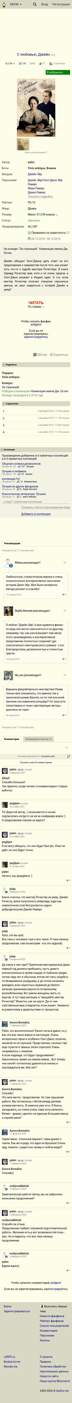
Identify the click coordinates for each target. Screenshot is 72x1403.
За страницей (10, 387)
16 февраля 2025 (18, 1189)
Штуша (30, 466)
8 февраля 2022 (17, 892)
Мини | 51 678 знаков (41, 214)
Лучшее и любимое (14, 471)
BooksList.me (12, 1361)
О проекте (46, 1356)
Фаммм (51, 168)
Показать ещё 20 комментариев (36, 762)
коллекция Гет (11, 478)
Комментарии (48, 1330)
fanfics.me (62, 1390)
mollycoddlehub (19, 1186)
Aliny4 (6, 778)
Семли (28, 474)
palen (31, 162)
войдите (36, 324)
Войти (8, 1306)
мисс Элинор (29, 497)
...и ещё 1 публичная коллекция (22, 501)
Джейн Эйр (35, 174)
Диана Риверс (37, 192)
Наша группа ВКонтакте (55, 1381)
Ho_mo (19, 675)
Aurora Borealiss (20, 1022)
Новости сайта (49, 1376)
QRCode (42, 354)
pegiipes (15, 803)
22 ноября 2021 (17, 806)
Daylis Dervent (30, 489)
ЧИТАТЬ (36, 303)
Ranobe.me (10, 1366)
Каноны (45, 1340)
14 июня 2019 (12, 659)
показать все (48, 756)
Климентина (30, 481)
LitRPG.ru (9, 1356)
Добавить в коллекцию (36, 514)
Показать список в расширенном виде (45, 507)
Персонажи (47, 1335)
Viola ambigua (36, 168)
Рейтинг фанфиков (52, 1321)
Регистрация (61, 4)
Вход (44, 4)
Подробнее (11, 364)
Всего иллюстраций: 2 (36, 152)
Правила (45, 1361)
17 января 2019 (13, 594)
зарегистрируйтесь (36, 336)
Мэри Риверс (36, 188)
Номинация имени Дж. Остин (49, 391)
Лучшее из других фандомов (20, 486)
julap (13, 888)
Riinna (19, 562)
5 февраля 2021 (17, 773)
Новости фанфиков (52, 1316)
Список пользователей (54, 1325)
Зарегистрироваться (17, 1311)
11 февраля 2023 (18, 1025)
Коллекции (9, 449)
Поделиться (60, 354)
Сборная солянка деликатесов (21, 463)
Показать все (27, 550)
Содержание (12, 403)
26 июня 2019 (12, 715)
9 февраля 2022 (17, 959)
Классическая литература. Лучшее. (24, 494)
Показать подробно (40, 196)
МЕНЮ (16, 4)
